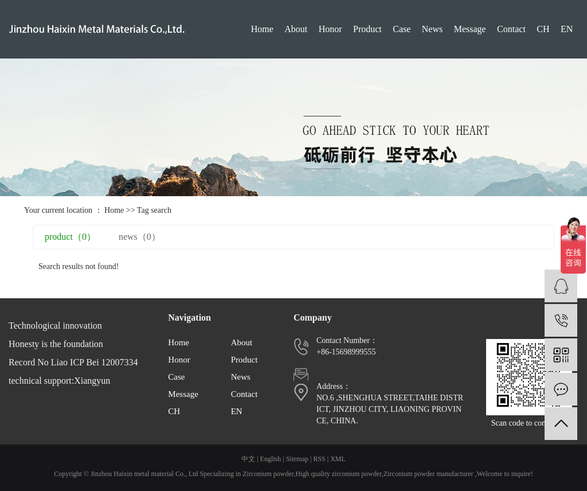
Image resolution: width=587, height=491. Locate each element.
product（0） (70, 236)
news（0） (140, 236)
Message (470, 29)
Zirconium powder (268, 474)
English (270, 459)
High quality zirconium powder (338, 474)
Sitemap (297, 459)
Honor (330, 29)
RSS (319, 459)
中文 (248, 459)
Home (262, 29)
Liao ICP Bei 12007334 (94, 362)
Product (367, 29)
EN (567, 29)
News (432, 29)
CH (543, 29)
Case (401, 29)
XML (338, 459)
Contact (511, 29)
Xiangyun (92, 380)
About (295, 29)
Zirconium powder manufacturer (428, 474)
